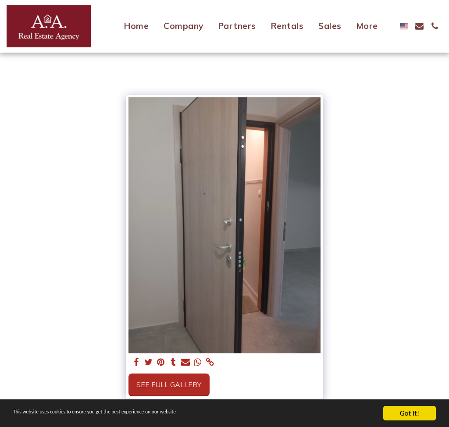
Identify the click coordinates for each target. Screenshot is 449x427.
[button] (419, 26)
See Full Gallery (168, 384)
